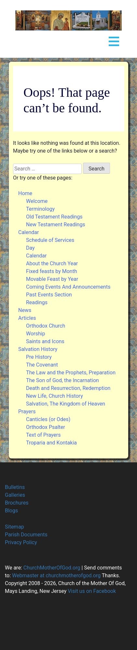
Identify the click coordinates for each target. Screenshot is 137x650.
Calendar (28, 232)
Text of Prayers (43, 435)
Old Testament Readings (54, 217)
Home (25, 193)
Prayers (26, 411)
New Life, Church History (54, 396)
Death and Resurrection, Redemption (68, 388)
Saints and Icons (45, 341)
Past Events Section (49, 295)
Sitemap (14, 527)
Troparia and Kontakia (51, 443)
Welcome (37, 201)
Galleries (15, 495)
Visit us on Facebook (92, 591)
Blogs (11, 510)
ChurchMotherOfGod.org (51, 568)
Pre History (39, 357)
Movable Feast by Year (52, 279)
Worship (35, 334)
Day (30, 248)
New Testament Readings (55, 224)
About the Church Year (52, 263)
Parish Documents (26, 534)
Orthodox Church (45, 326)
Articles (27, 318)
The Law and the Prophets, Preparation (71, 372)
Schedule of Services (50, 240)
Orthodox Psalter (45, 427)
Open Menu (114, 40)
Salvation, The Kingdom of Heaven (65, 404)
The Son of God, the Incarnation (62, 380)
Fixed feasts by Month (51, 271)
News (24, 310)
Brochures (16, 503)
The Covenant (42, 365)
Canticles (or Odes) (48, 419)
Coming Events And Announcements (68, 287)
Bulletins (15, 487)
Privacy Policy (21, 542)
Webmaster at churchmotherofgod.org (56, 575)
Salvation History (37, 349)
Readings (37, 302)
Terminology (40, 209)
